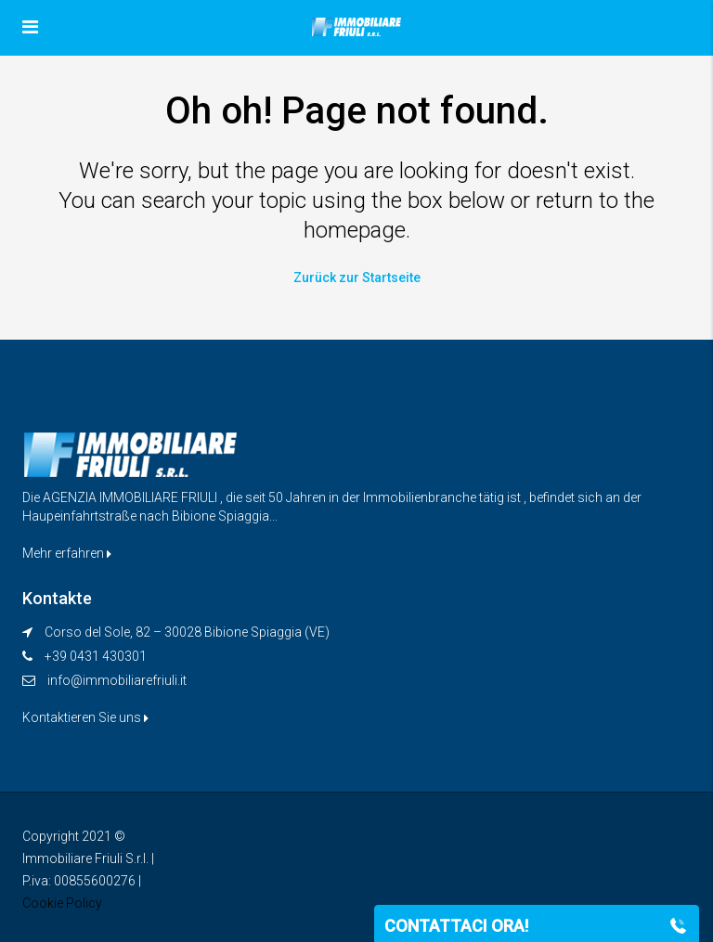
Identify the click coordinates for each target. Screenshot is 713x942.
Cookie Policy (62, 903)
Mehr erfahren (66, 553)
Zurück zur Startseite (357, 277)
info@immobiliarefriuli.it (117, 680)
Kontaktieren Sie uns (85, 717)
